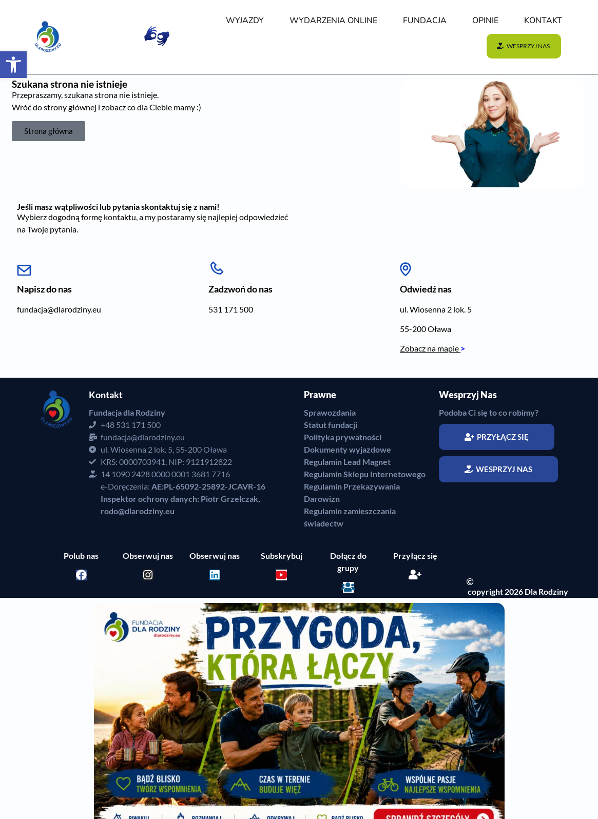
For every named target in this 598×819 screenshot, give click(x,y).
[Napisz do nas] (24, 266)
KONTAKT (543, 20)
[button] (13, 64)
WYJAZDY (245, 20)
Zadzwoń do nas (240, 289)
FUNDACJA (425, 20)
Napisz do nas (44, 289)
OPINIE (485, 20)
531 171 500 (230, 309)
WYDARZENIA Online (333, 20)
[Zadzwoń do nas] (216, 266)
